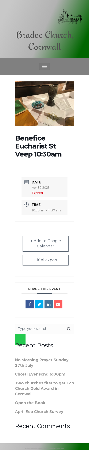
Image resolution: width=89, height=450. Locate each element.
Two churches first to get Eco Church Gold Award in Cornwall (44, 388)
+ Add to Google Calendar (45, 243)
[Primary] (44, 66)
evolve (27, 449)
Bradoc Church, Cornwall (44, 40)
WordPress (60, 449)
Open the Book (30, 403)
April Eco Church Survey (39, 411)
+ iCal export (46, 260)
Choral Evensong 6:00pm (40, 374)
